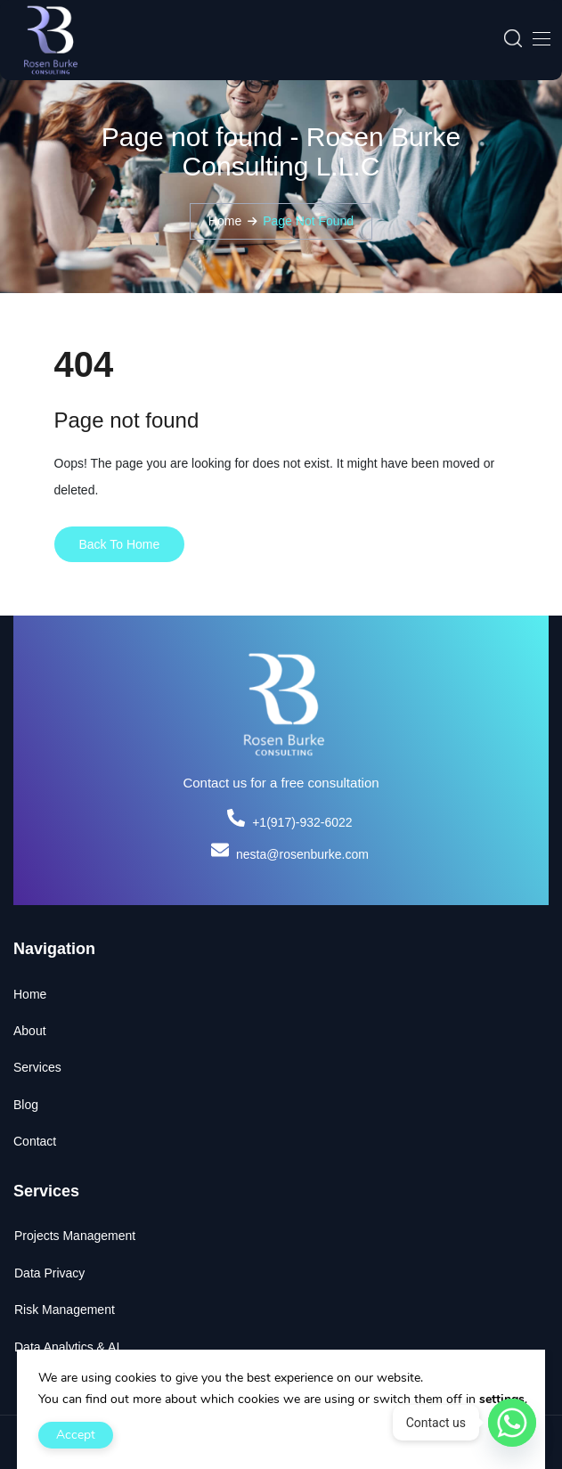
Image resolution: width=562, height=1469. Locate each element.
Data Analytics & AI (66, 1347)
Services (37, 1067)
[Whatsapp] (512, 1423)
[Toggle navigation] (539, 38)
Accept (75, 1434)
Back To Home (119, 544)
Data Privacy (49, 1273)
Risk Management (64, 1309)
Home (224, 221)
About (29, 1031)
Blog (25, 1105)
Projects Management (74, 1235)
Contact (34, 1141)
